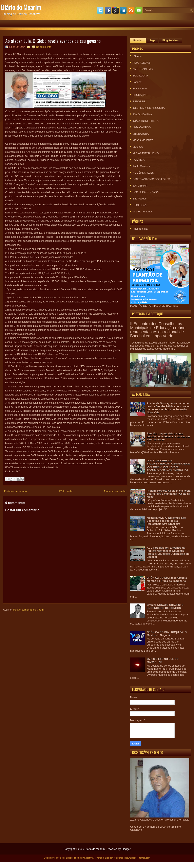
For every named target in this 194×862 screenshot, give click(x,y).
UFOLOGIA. (140, 205)
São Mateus (140, 198)
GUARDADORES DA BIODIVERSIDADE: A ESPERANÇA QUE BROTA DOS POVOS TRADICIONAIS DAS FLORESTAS (168, 465)
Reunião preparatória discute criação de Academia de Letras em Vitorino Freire (168, 436)
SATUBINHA (140, 185)
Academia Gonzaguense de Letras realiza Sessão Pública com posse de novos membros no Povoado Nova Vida (168, 408)
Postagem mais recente (16, 491)
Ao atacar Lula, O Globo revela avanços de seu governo (53, 40)
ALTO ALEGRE (141, 62)
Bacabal (137, 82)
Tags (152, 40)
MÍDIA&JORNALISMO (146, 153)
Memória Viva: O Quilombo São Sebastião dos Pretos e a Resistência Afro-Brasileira (166, 520)
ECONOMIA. (140, 88)
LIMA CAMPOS (142, 127)
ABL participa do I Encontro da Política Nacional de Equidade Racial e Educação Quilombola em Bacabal (168, 552)
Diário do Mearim (21, 7)
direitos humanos (143, 211)
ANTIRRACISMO (143, 69)
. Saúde (137, 56)
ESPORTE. (139, 101)
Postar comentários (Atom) (29, 609)
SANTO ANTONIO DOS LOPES (151, 179)
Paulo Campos (141, 166)
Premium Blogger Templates (109, 858)
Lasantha (88, 858)
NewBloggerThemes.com (137, 858)
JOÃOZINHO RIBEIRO (146, 120)
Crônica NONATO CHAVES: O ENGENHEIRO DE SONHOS (165, 606)
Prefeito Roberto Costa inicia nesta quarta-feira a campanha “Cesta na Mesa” (168, 493)
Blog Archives (170, 40)
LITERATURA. (141, 133)
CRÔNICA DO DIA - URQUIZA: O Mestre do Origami (167, 634)
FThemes (59, 858)
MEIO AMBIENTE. (143, 140)
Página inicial (65, 491)
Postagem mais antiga (115, 491)
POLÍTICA (138, 159)
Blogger (126, 848)
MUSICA (138, 146)
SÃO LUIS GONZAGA (146, 192)
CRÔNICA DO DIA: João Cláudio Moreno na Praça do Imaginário (167, 579)
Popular (137, 40)
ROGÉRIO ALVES (143, 172)
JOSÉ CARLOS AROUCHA (149, 107)
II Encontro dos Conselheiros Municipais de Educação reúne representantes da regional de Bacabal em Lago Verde (158, 329)
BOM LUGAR (140, 75)
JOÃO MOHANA (142, 114)
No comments (43, 47)
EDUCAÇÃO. (140, 94)
